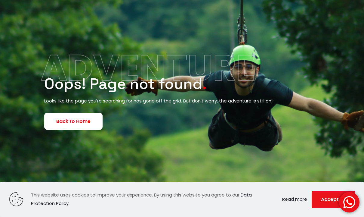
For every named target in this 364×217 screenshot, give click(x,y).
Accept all (333, 199)
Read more (294, 199)
